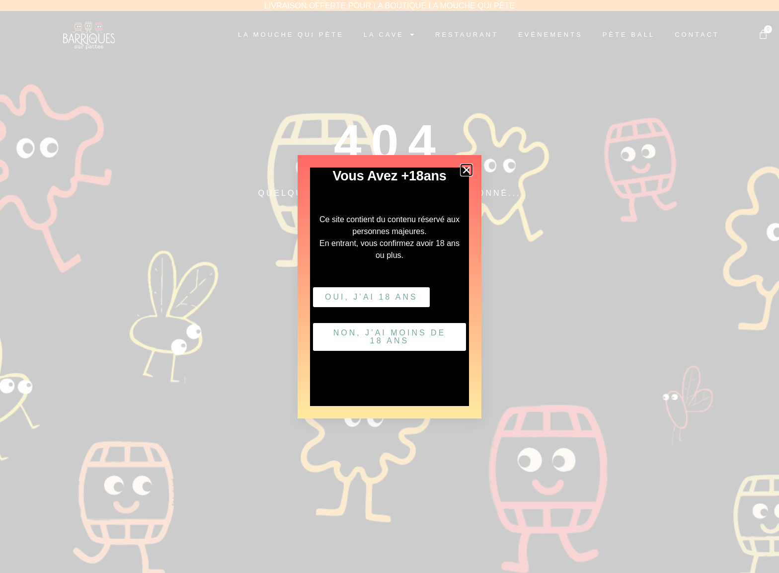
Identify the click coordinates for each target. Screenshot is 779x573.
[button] (466, 170)
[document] (389, 286)
